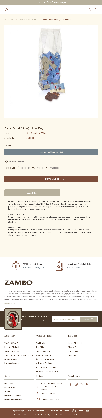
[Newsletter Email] (75, 319)
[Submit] (88, 319)
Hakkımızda (9, 383)
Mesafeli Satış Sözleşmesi (47, 371)
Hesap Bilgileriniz (75, 343)
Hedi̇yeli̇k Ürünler (11, 359)
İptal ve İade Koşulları (45, 359)
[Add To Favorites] (14, 161)
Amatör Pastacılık (11, 351)
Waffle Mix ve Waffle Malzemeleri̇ (18, 355)
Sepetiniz (72, 355)
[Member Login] (89, 10)
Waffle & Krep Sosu (12, 343)
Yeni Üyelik (40, 343)
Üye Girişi (40, 347)
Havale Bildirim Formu (13, 399)
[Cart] (95, 10)
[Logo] (18, 282)
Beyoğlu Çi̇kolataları (12, 347)
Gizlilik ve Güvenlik (44, 355)
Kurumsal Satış (10, 387)
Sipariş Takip (73, 347)
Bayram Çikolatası (11, 363)
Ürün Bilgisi (32, 192)
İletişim (7, 391)
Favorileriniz (73, 351)
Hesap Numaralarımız (13, 395)
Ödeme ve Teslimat (44, 363)
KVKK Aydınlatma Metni (46, 367)
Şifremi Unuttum (43, 351)
